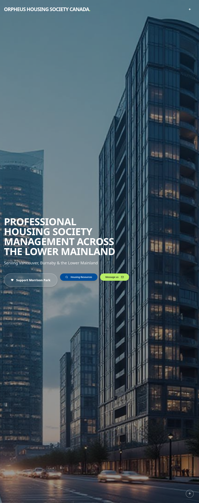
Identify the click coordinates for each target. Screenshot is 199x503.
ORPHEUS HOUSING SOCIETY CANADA (47, 9)
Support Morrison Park (30, 280)
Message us (114, 277)
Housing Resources (78, 277)
